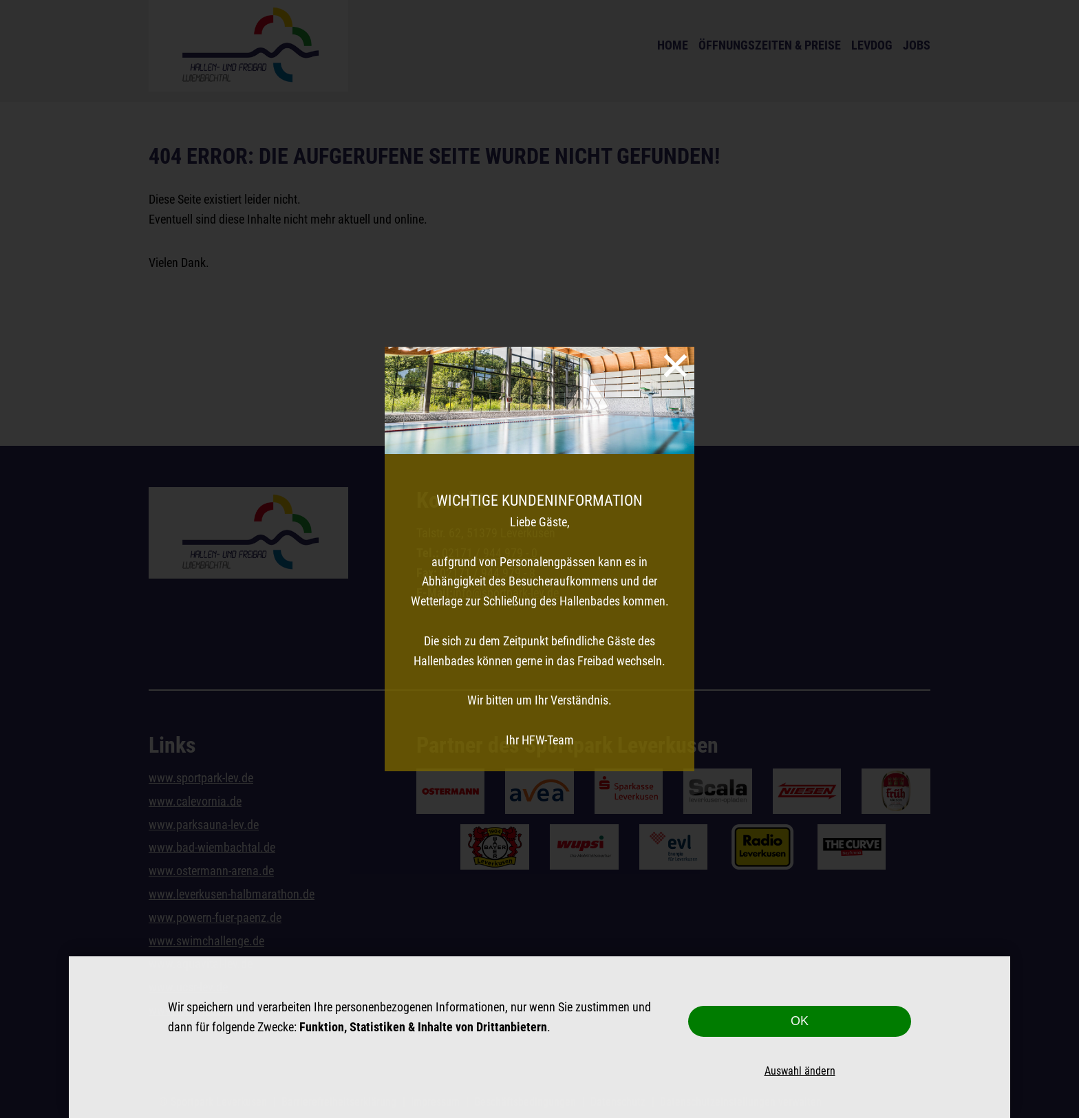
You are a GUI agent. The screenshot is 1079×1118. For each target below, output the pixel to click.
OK (800, 1021)
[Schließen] (675, 365)
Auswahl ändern (800, 1070)
